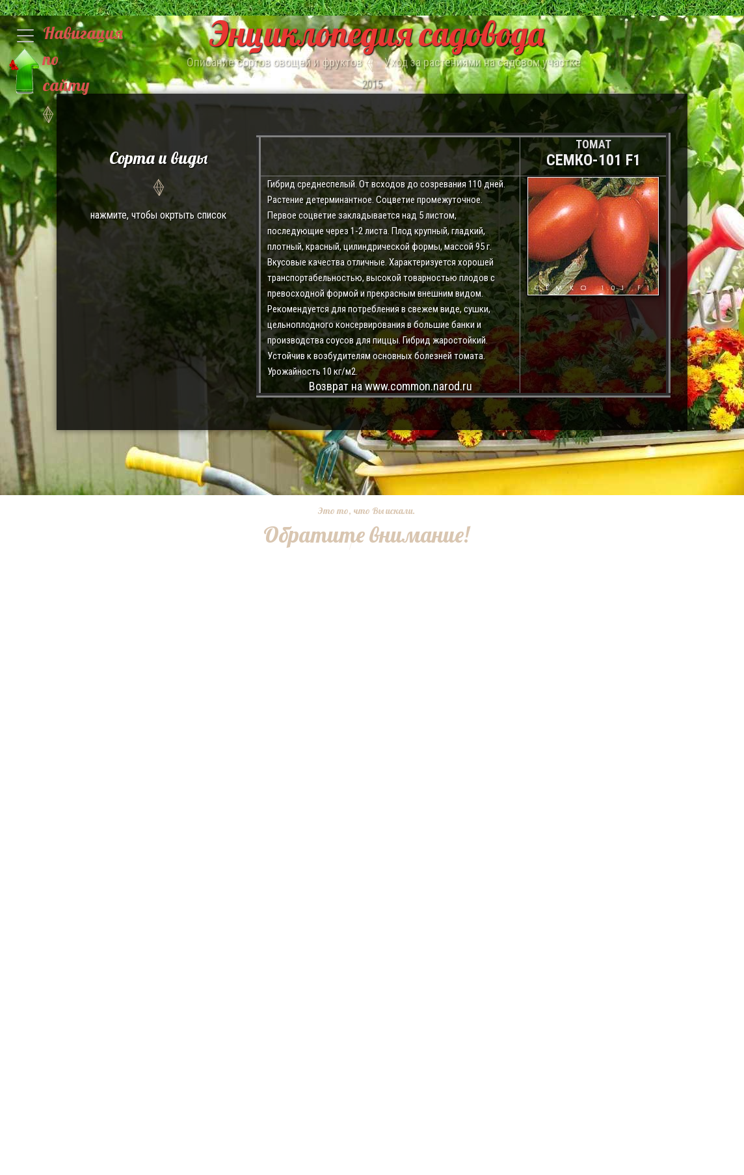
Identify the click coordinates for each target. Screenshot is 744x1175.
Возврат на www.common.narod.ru (390, 386)
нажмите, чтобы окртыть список (158, 183)
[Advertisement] (356, 631)
